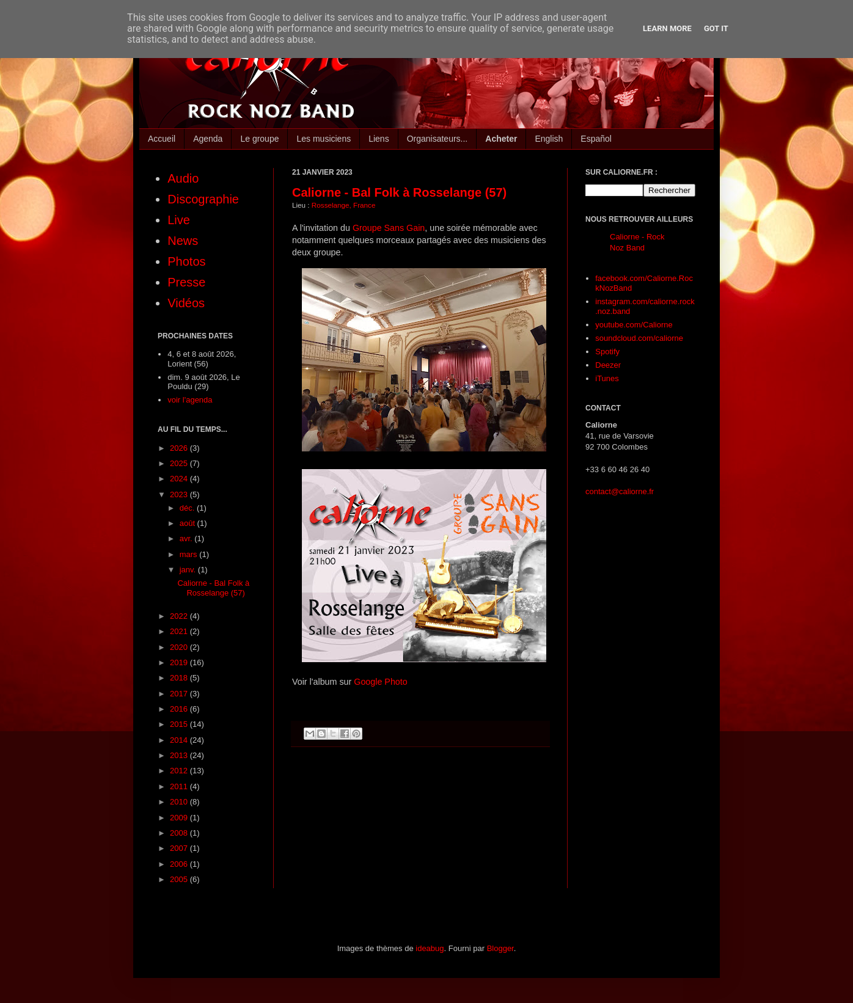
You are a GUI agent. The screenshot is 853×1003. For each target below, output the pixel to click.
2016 (180, 708)
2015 (180, 724)
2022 (180, 616)
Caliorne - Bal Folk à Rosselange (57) (399, 192)
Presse (186, 282)
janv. (189, 569)
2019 (180, 662)
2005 (180, 879)
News (182, 240)
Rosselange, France (344, 205)
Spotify (607, 351)
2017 (180, 693)
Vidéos (186, 303)
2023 (180, 494)
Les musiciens (323, 139)
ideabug (430, 948)
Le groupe (259, 139)
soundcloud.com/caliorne (639, 338)
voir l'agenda (189, 399)
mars (190, 554)
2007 (180, 848)
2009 (180, 817)
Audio (183, 178)
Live (178, 220)
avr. (187, 538)
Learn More (667, 28)
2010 (180, 801)
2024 (180, 478)
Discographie (203, 199)
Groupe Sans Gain (389, 228)
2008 (180, 832)
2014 (180, 740)
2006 (180, 864)
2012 (180, 770)
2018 (180, 677)
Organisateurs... (437, 139)
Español (596, 139)
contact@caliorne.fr (619, 491)
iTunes (607, 378)
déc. (188, 507)
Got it (716, 28)
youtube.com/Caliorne (633, 324)
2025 (180, 463)
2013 (180, 755)
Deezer (608, 365)
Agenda (207, 139)
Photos (186, 261)
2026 (180, 448)
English (549, 139)
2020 (180, 647)
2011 (180, 786)
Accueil (161, 139)
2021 (180, 631)
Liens (378, 139)
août (188, 523)
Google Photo (380, 682)
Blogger (500, 948)
